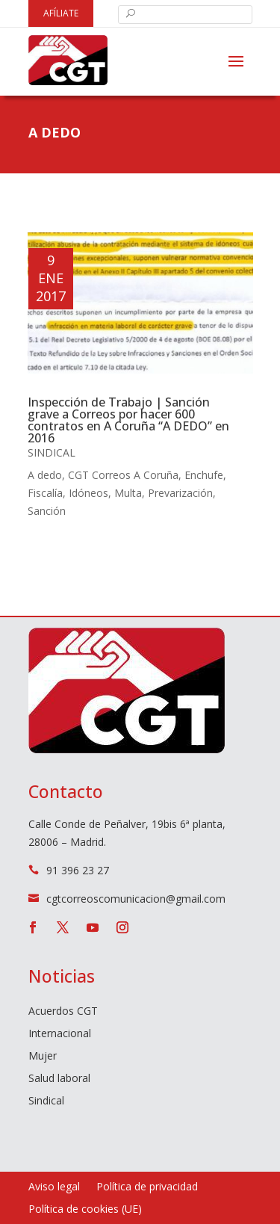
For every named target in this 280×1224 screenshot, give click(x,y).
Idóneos (88, 493)
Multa (128, 493)
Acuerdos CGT (63, 1012)
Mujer (42, 1057)
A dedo (45, 475)
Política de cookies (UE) (85, 1210)
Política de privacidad (147, 1187)
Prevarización (180, 493)
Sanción (47, 511)
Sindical (51, 452)
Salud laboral (59, 1079)
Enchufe (203, 475)
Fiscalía (45, 493)
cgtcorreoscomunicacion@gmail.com (135, 898)
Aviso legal (54, 1187)
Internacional (59, 1034)
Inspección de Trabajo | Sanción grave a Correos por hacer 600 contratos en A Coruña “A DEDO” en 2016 (128, 420)
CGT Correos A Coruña (123, 475)
